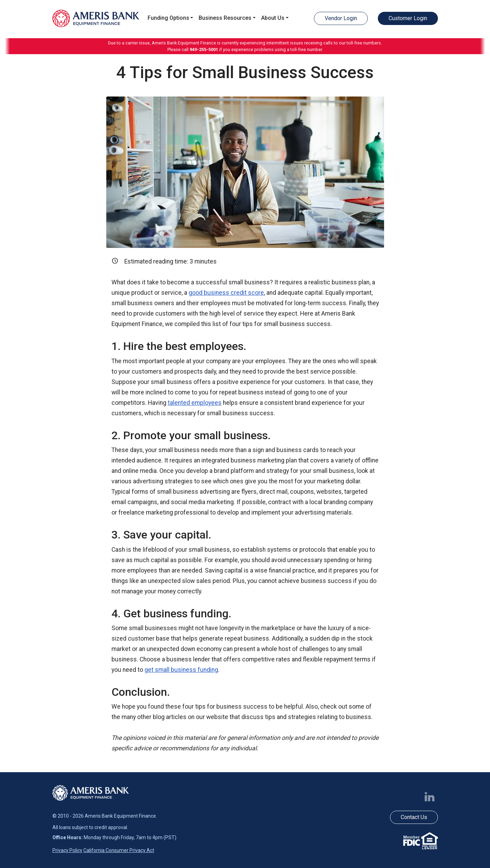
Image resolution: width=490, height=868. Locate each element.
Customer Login (408, 18)
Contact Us (414, 817)
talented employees (195, 402)
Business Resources (225, 18)
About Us (272, 18)
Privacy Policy (67, 850)
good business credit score (226, 292)
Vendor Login (341, 18)
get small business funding (181, 669)
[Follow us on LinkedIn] (431, 796)
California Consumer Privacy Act (118, 850)
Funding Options (168, 18)
